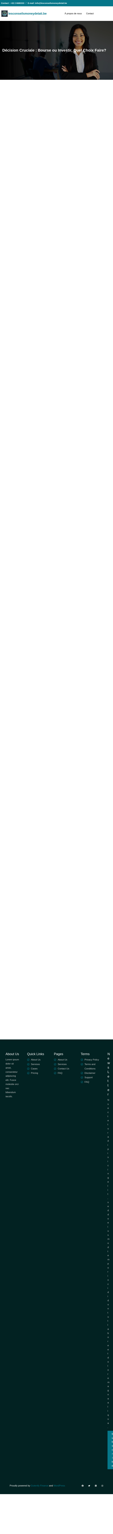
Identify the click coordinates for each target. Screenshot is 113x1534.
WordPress (59, 1485)
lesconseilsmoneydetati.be (27, 13)
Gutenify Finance (40, 1485)
